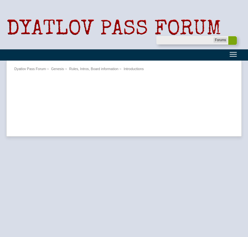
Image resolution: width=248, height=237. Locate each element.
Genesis (57, 69)
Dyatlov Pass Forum (30, 69)
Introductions (134, 69)
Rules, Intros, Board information (94, 69)
